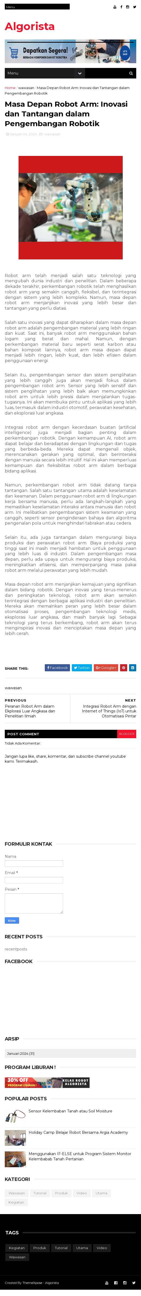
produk (62, 1200)
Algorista (30, 26)
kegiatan (17, 1208)
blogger (125, 740)
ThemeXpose (33, 1289)
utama (102, 1200)
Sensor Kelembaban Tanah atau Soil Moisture (71, 1117)
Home (10, 90)
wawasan (27, 90)
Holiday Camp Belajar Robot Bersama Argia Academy (79, 1139)
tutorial (40, 1200)
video (82, 1200)
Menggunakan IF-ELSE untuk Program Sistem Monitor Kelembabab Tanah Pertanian (80, 1163)
